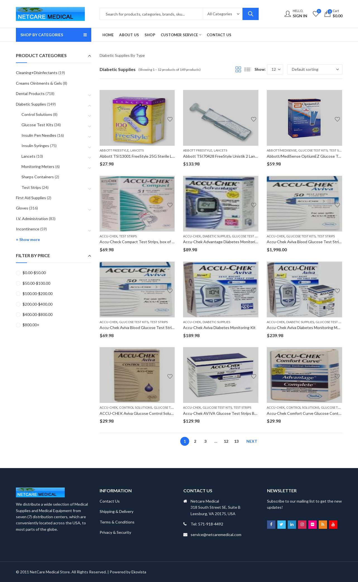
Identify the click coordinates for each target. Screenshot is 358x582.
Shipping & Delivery (116, 511)
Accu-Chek (108, 236)
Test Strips (338, 150)
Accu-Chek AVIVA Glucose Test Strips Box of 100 (227, 413)
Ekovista (138, 571)
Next (251, 441)
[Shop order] (314, 69)
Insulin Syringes (35, 145)
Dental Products (30, 93)
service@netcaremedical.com (216, 534)
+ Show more (28, 239)
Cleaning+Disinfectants (36, 72)
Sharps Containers (37, 176)
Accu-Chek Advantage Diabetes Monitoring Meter (227, 241)
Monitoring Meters (37, 166)
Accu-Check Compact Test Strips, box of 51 (138, 241)
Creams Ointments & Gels (39, 83)
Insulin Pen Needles (38, 135)
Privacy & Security (115, 532)
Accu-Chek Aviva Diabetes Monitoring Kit (219, 327)
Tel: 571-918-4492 (207, 524)
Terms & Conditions (117, 522)
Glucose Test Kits (313, 150)
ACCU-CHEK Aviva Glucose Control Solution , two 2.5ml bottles (155, 413)
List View (247, 69)
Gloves (22, 208)
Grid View (238, 69)
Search (250, 14)
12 (226, 441)
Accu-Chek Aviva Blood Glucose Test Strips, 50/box (145, 327)
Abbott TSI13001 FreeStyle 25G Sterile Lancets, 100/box (150, 156)
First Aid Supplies (31, 197)
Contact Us (110, 501)
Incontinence (27, 229)
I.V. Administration (32, 218)
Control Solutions (135, 407)
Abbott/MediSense (282, 150)
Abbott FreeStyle (114, 150)
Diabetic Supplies (216, 236)
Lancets (137, 150)
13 (236, 441)
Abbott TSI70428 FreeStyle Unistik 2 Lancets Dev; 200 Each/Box (240, 156)
